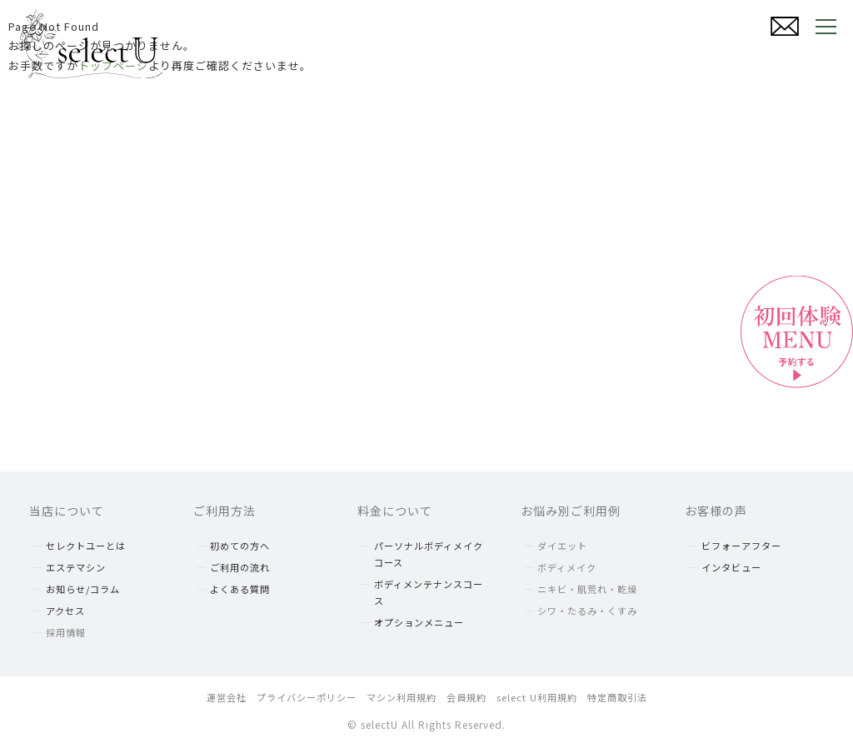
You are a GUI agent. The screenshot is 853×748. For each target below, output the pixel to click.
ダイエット (562, 545)
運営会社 (227, 697)
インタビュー (731, 567)
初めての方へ (240, 545)
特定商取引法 (617, 697)
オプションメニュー (419, 622)
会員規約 (466, 697)
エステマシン (76, 567)
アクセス (65, 610)
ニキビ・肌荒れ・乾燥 (587, 589)
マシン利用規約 (401, 697)
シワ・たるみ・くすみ (587, 610)
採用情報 (66, 632)
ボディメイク (566, 567)
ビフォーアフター (741, 545)
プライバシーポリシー (307, 697)
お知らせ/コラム (83, 589)
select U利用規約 (536, 697)
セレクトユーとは (86, 545)
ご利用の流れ (240, 567)
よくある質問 (240, 589)
